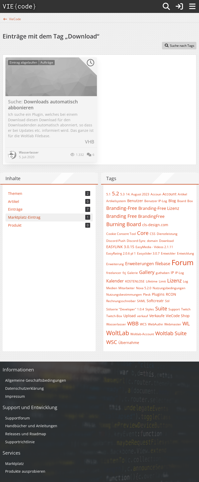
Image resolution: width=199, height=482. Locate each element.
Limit (162, 281)
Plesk (147, 294)
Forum (183, 262)
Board (181, 201)
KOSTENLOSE (135, 281)
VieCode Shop (178, 315)
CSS (152, 234)
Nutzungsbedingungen (169, 288)
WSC (111, 342)
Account (169, 194)
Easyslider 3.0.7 (148, 253)
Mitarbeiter (126, 288)
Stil (167, 301)
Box (190, 201)
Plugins (158, 294)
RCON (171, 294)
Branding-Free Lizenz (158, 208)
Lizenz (174, 280)
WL (186, 323)
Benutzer (135, 200)
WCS (143, 324)
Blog (172, 200)
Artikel (182, 194)
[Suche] (166, 6)
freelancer (113, 273)
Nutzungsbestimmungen (124, 294)
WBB (133, 323)
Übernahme (128, 342)
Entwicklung (185, 253)
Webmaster (172, 324)
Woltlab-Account (142, 334)
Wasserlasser (116, 324)
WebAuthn (155, 324)
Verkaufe (157, 315)
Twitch (185, 309)
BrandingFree (151, 216)
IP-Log (179, 273)
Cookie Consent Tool (121, 234)
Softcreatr (155, 300)
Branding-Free (121, 208)
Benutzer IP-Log (155, 201)
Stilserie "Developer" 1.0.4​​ (125, 309)
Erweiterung (115, 264)
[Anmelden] (179, 6)
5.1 (108, 194)
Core (142, 232)
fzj (124, 273)
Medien (111, 288)
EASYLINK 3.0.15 (120, 246)
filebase (162, 263)
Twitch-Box (114, 316)
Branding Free (121, 216)
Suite (161, 308)
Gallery (146, 272)
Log (185, 281)
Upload (129, 315)
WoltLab (117, 333)
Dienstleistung (167, 234)
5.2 (115, 193)
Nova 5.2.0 (143, 288)
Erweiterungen (139, 263)
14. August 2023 (137, 194)
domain (152, 241)
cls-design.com (155, 224)
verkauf (142, 316)
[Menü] (192, 6)
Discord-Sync (136, 241)
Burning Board (123, 224)
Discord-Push (115, 241)
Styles (149, 309)
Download (166, 241)
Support (174, 309)
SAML (141, 301)
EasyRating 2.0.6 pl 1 (121, 253)
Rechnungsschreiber (121, 301)
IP (172, 272)
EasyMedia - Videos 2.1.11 (154, 247)
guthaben (162, 273)
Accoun (156, 194)
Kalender (115, 281)
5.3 (122, 194)
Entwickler (168, 253)
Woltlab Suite (171, 333)
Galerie (132, 273)
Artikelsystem (116, 201)
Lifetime (152, 281)
